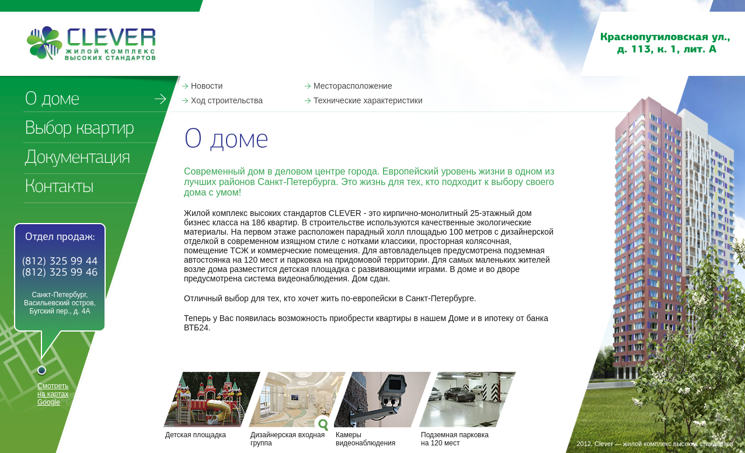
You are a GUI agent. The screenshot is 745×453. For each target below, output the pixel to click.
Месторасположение (353, 85)
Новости (206, 85)
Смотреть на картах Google (53, 394)
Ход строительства (227, 100)
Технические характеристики (368, 100)
